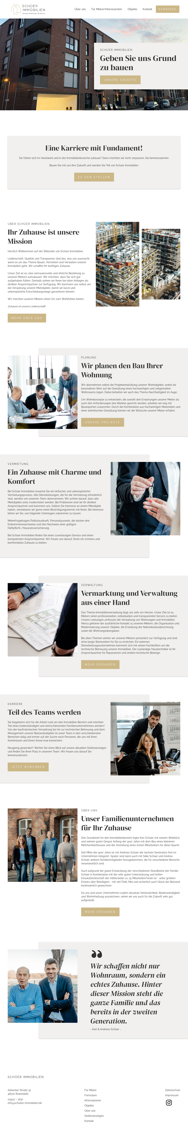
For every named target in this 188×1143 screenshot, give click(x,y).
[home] (28, 9)
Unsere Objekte (120, 79)
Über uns (80, 9)
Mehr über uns (26, 318)
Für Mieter (90, 1090)
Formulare (90, 1095)
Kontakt (147, 9)
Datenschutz (172, 1090)
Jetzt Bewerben (28, 766)
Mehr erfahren (100, 664)
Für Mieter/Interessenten (106, 9)
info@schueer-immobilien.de (25, 1103)
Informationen (92, 1100)
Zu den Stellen (94, 177)
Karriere (168, 9)
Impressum (172, 1095)
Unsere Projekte (102, 422)
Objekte (132, 9)
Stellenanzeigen (94, 1115)
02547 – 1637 (15, 1099)
